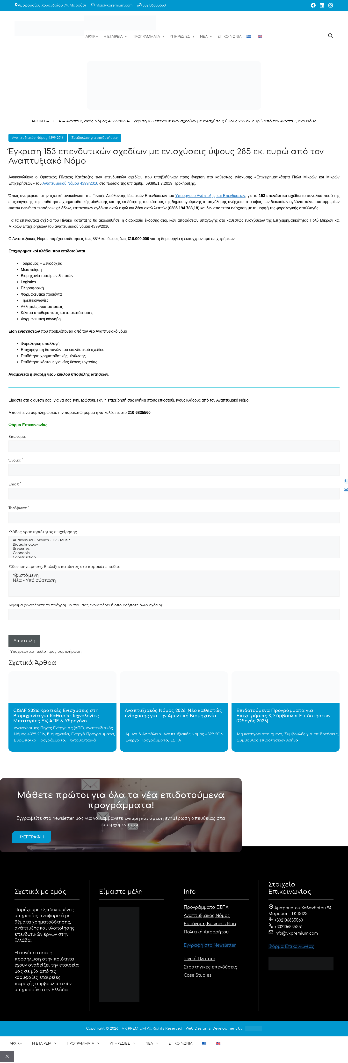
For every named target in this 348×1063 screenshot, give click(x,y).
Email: (14, 484)
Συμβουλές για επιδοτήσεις (94, 137)
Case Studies (198, 975)
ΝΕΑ (206, 37)
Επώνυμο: (18, 436)
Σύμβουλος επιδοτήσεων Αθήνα (267, 740)
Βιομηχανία (58, 734)
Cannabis (174, 553)
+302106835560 (153, 5)
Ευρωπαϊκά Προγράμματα (39, 740)
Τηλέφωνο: (18, 508)
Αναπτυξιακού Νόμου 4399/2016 (70, 183)
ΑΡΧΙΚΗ (92, 36)
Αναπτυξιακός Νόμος (207, 915)
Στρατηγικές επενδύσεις (210, 967)
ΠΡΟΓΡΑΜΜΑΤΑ (148, 37)
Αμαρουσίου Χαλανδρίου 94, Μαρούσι (52, 5)
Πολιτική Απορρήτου (206, 932)
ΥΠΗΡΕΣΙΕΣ (182, 37)
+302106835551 (285, 927)
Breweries (174, 549)
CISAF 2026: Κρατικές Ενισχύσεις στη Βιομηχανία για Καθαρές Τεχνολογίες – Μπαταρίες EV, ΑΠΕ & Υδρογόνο (57, 715)
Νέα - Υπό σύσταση (174, 580)
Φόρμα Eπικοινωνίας (291, 946)
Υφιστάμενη (174, 575)
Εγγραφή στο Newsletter (210, 945)
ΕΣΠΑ (56, 121)
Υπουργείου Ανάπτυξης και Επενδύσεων (210, 196)
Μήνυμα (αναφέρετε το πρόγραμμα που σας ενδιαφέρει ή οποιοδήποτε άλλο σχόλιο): (85, 605)
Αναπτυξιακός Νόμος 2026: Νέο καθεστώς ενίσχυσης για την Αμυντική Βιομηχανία (173, 713)
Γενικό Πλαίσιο (200, 959)
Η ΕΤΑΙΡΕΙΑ (115, 37)
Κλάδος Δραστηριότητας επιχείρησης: (44, 531)
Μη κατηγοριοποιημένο (259, 734)
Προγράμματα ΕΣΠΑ (206, 907)
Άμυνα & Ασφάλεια (143, 734)
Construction (174, 558)
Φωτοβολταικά (81, 740)
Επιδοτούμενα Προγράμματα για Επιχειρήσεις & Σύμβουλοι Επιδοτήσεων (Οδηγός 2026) (283, 715)
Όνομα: (15, 460)
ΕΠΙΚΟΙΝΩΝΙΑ (229, 36)
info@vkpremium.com (113, 5)
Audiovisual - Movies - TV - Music (174, 540)
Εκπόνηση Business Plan (210, 924)
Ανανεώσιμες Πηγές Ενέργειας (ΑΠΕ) (49, 728)
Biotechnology (174, 545)
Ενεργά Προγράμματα (92, 734)
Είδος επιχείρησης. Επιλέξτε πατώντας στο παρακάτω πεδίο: (65, 566)
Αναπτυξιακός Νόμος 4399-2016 (95, 121)
